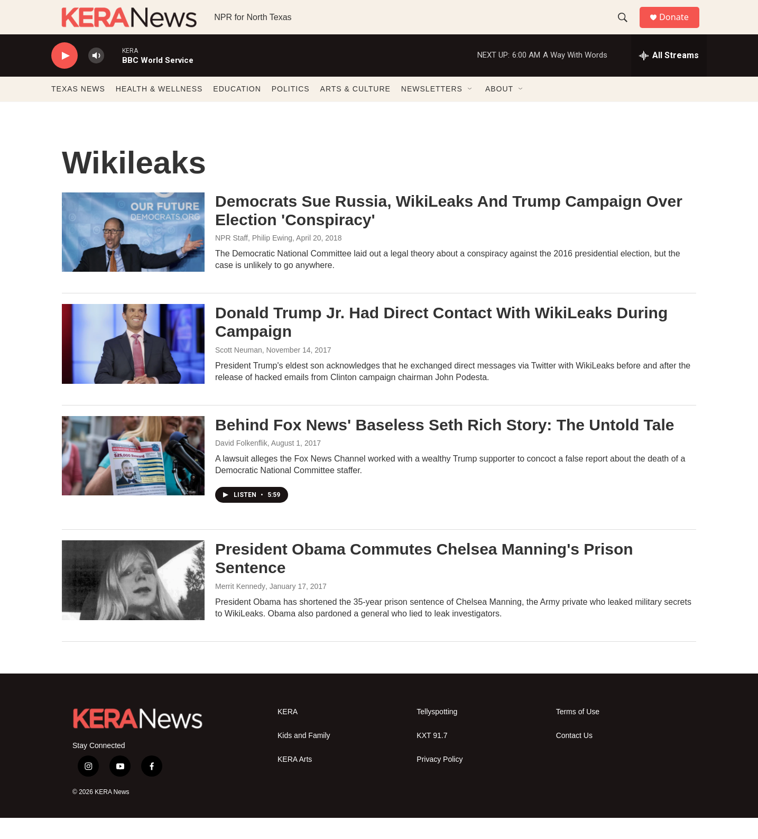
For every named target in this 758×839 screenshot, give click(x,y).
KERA (288, 733)
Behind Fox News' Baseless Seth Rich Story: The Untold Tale (444, 446)
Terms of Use (577, 733)
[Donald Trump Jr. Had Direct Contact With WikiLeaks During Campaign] (133, 364)
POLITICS (291, 110)
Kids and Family (304, 757)
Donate (679, 27)
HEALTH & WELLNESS (159, 110)
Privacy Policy (440, 781)
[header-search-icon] (627, 28)
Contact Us (574, 757)
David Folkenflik (241, 464)
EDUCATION (237, 110)
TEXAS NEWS (78, 110)
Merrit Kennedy (240, 607)
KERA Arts (295, 781)
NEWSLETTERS (432, 110)
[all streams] (669, 77)
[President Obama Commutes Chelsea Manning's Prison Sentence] (133, 601)
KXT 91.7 (432, 757)
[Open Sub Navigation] (470, 110)
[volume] (96, 77)
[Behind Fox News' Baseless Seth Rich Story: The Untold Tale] (133, 477)
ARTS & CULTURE (355, 110)
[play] (64, 77)
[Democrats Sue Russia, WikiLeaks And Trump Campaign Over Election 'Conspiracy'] (133, 253)
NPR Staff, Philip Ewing (253, 259)
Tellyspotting (437, 733)
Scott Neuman (238, 371)
